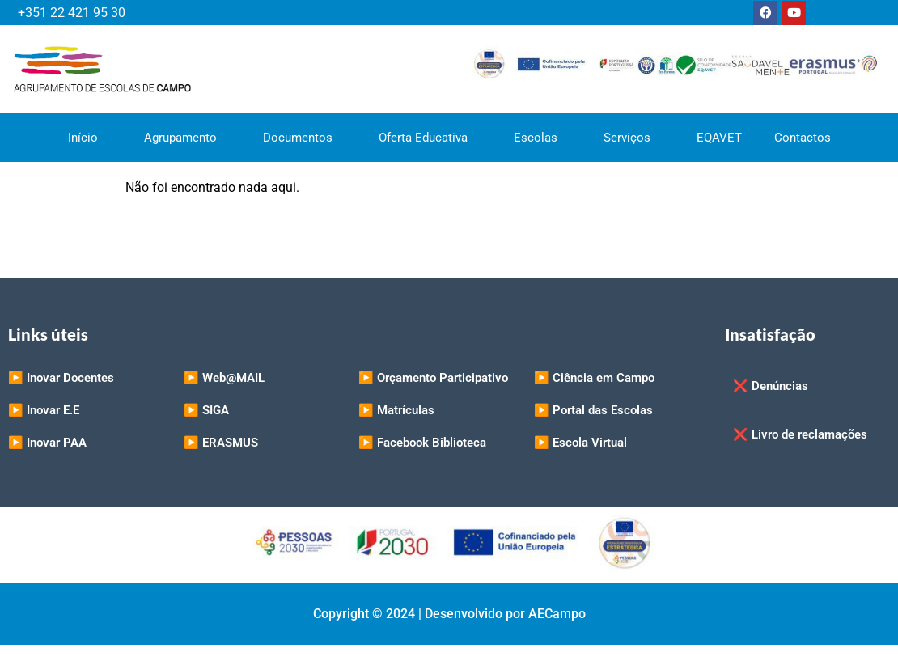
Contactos (802, 137)
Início (90, 137)
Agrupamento (187, 137)
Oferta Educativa (430, 137)
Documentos (304, 137)
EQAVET (719, 137)
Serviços (634, 137)
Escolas (542, 137)
